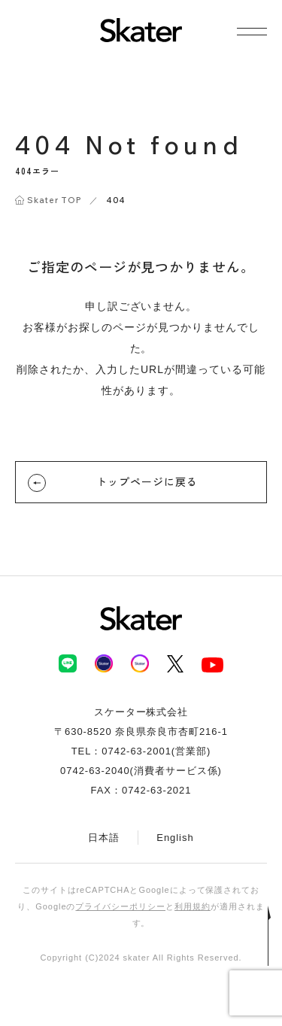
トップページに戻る (113, 483)
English (174, 837)
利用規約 (192, 906)
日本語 (104, 837)
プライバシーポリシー (120, 906)
